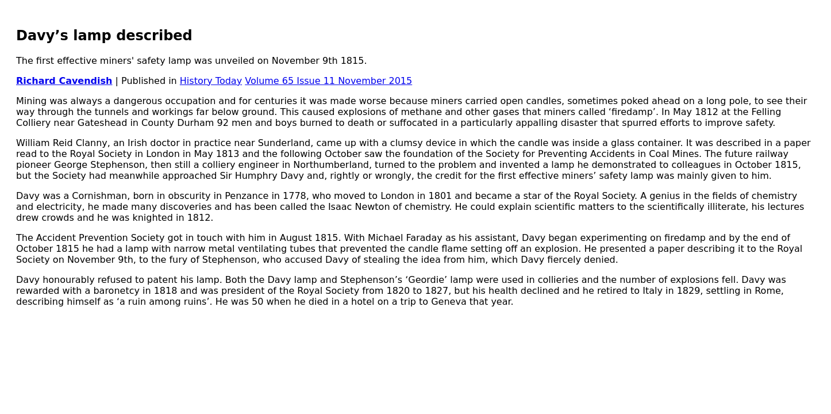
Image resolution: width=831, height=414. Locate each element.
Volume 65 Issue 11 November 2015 (328, 80)
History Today (211, 80)
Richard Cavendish (64, 80)
